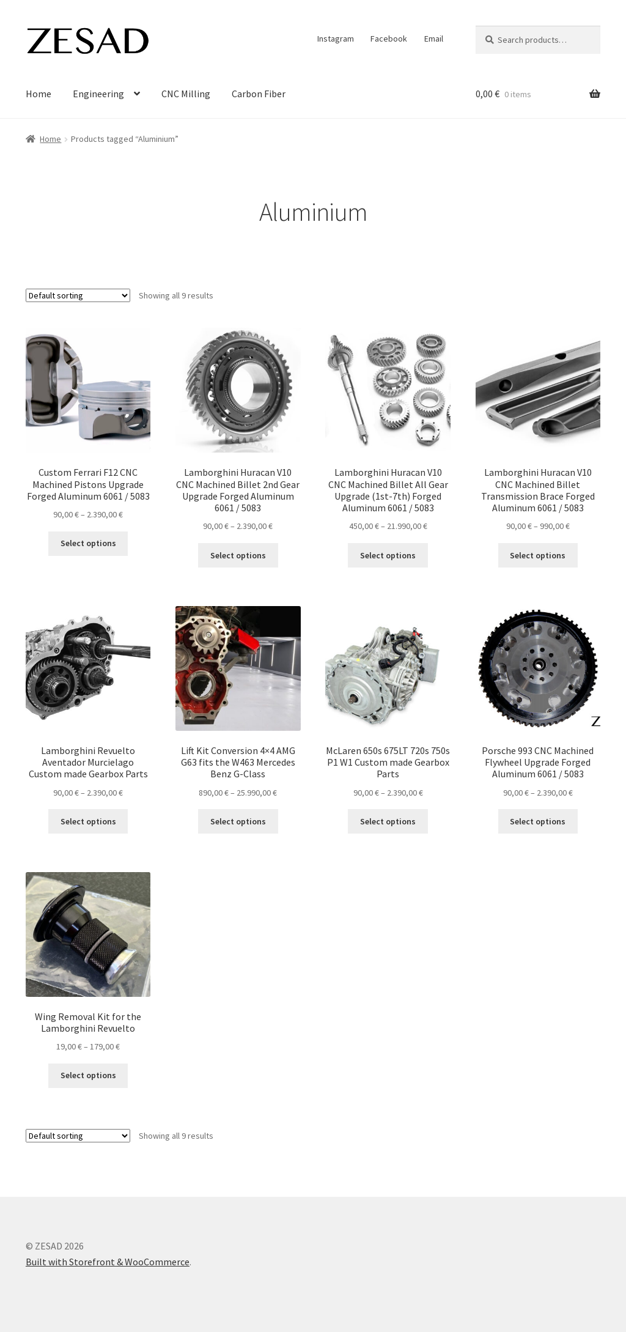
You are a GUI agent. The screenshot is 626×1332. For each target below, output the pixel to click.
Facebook (388, 38)
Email (433, 38)
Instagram (335, 38)
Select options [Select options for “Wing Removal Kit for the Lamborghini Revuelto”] (88, 1075)
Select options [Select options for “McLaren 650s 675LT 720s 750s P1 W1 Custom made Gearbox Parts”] (388, 821)
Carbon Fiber (258, 93)
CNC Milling (185, 93)
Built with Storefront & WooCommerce (108, 1262)
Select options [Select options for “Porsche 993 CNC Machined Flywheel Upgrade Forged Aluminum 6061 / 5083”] (537, 821)
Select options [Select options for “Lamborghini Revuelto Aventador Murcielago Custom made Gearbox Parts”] (88, 821)
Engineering (98, 93)
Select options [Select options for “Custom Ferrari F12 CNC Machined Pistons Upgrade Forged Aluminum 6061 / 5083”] (88, 543)
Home (38, 93)
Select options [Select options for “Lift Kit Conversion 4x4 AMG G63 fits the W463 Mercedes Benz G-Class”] (238, 821)
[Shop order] (78, 295)
